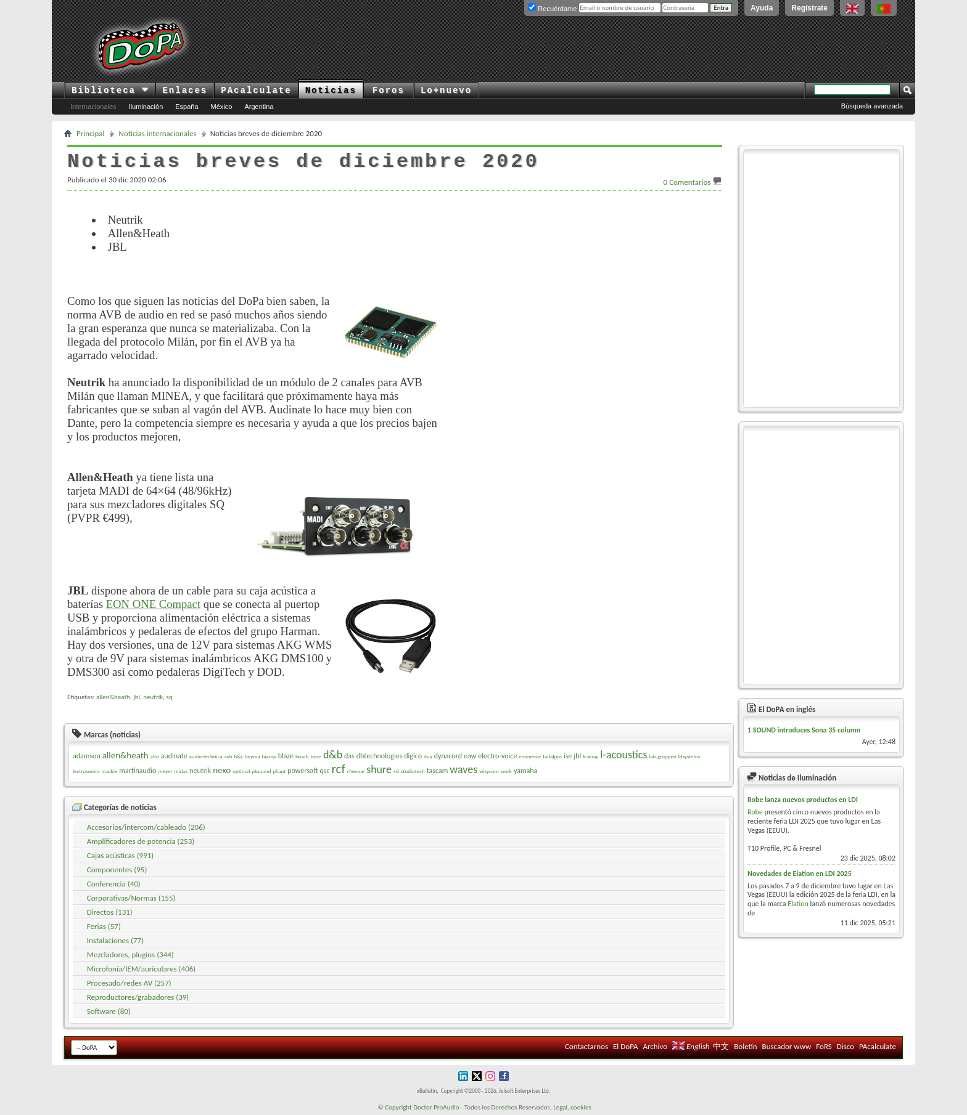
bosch (302, 756)
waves (463, 769)
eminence (530, 756)
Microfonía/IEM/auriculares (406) (141, 968)
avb (228, 756)
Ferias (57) (104, 926)
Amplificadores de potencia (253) (140, 841)
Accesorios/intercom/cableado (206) (146, 827)
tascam (437, 770)
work (506, 771)
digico (413, 756)
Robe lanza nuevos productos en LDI (802, 799)
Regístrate (809, 8)
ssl (396, 771)
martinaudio (137, 770)
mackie (109, 771)
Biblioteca (110, 90)
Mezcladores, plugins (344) (130, 954)
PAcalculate (256, 90)
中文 (721, 1046)
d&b (332, 754)
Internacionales (93, 106)
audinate (174, 756)
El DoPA (625, 1046)
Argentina (258, 106)
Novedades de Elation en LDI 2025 (799, 873)
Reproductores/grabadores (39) (138, 997)
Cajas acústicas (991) (120, 855)
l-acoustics (623, 754)
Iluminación (146, 106)
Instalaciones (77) (115, 940)
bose (315, 756)
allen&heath (113, 697)
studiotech (413, 771)
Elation (798, 903)
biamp (269, 756)
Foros (388, 90)
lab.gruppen (662, 756)
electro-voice (497, 756)
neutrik (153, 697)
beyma (252, 756)
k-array (590, 756)
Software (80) (109, 1011)
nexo (222, 770)
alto (154, 756)
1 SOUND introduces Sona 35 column (803, 730)
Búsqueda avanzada (872, 106)
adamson (87, 756)
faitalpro (552, 756)
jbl (136, 697)
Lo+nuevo (446, 90)
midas (180, 771)
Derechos (504, 1107)
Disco (845, 1046)
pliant (279, 771)
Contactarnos (586, 1046)
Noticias (330, 90)
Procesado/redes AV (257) (129, 982)
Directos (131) (110, 912)
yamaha (525, 770)
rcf (338, 769)
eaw (470, 756)
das (349, 756)
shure (379, 769)
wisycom (488, 771)
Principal (90, 133)
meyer (165, 771)
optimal (241, 771)
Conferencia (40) (114, 883)
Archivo (655, 1046)
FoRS (824, 1046)
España (186, 106)
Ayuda (762, 8)
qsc (325, 770)
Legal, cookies (572, 1107)
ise (568, 756)
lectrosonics (86, 771)
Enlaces (184, 90)
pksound (261, 771)
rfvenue (355, 771)
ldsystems (689, 756)
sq (170, 697)
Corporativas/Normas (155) (131, 897)
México (221, 106)
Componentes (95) (117, 869)
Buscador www (787, 1046)
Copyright (398, 1107)
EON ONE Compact (153, 604)
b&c (238, 756)
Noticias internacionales (158, 133)
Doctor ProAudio (436, 1107)
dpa (428, 756)
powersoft (302, 770)
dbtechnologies (379, 756)
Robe (755, 812)
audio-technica (205, 756)
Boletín (745, 1046)
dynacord (448, 756)
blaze (286, 756)
